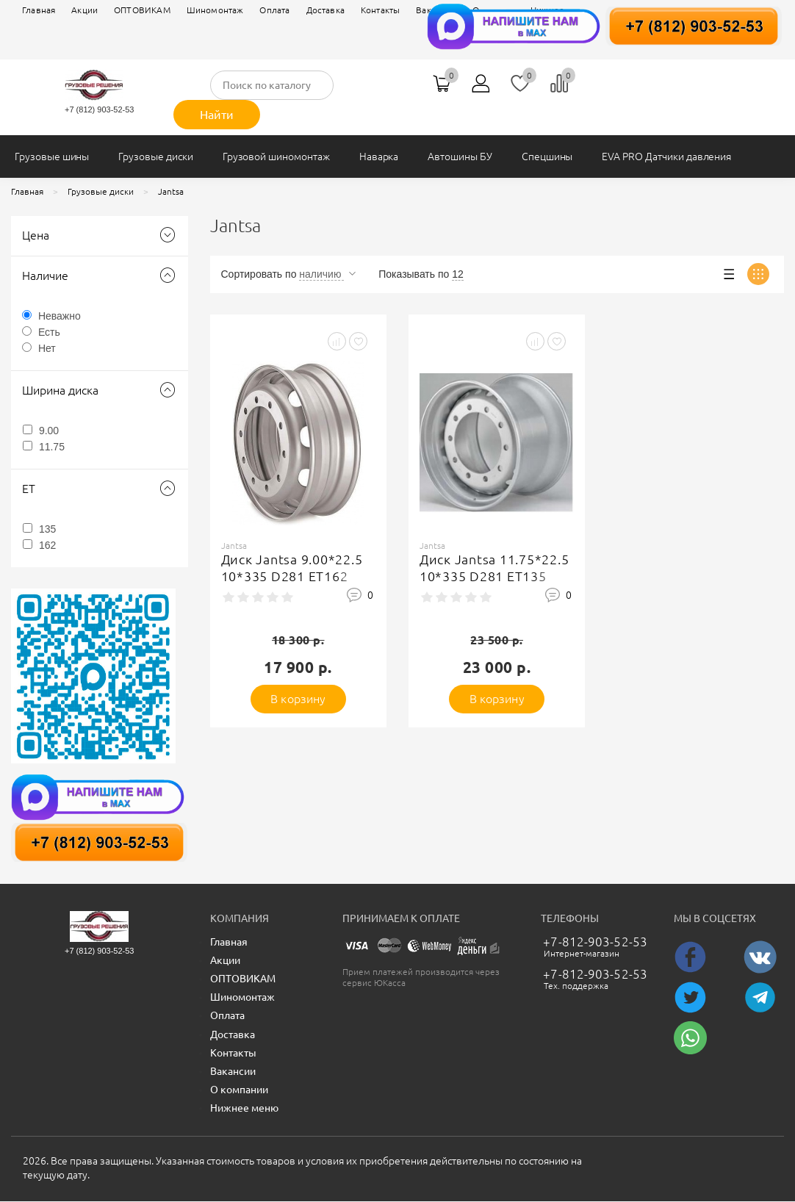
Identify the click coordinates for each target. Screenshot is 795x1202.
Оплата (274, 10)
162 (47, 545)
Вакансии (233, 1071)
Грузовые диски (155, 156)
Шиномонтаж (215, 10)
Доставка (325, 10)
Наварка (379, 156)
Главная (38, 10)
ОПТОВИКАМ (142, 10)
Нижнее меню (244, 1108)
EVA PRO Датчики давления (666, 156)
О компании (239, 1089)
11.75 (52, 447)
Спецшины (547, 156)
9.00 (49, 430)
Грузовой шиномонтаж (276, 156)
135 (47, 529)
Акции (84, 10)
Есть (49, 332)
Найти (217, 114)
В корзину (297, 698)
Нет (47, 348)
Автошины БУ (460, 156)
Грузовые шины (52, 156)
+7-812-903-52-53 (595, 942)
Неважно (59, 316)
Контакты (380, 10)
